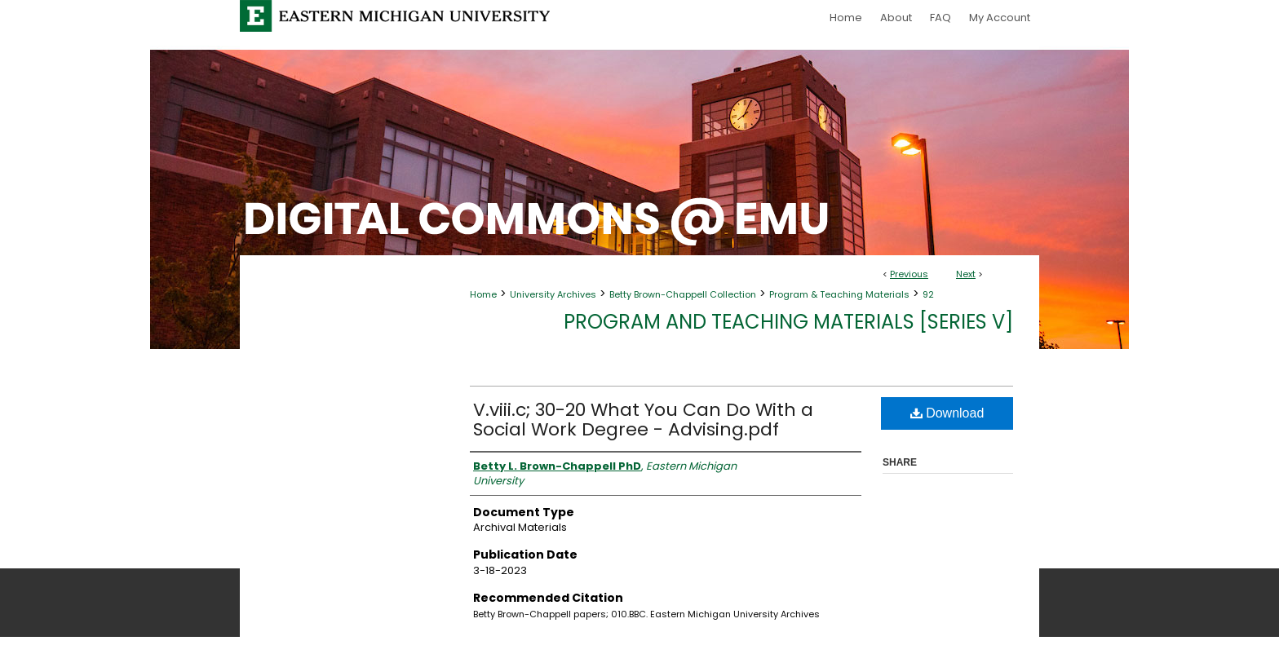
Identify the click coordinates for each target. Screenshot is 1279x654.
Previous (909, 274)
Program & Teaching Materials (839, 294)
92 (928, 294)
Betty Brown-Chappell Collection (682, 294)
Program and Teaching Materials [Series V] (788, 321)
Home (483, 294)
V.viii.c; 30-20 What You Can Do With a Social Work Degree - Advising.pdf (643, 419)
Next (966, 274)
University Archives (553, 294)
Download (947, 413)
